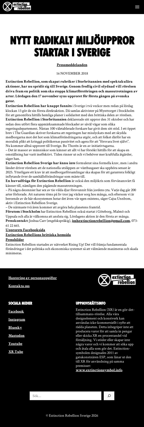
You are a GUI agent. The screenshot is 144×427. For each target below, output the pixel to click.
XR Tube (15, 352)
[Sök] (109, 395)
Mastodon (16, 336)
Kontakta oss (19, 286)
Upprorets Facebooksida (25, 230)
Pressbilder (15, 240)
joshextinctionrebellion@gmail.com (101, 221)
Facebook (16, 312)
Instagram (16, 320)
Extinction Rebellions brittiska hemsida (38, 235)
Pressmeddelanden (72, 65)
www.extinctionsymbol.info (99, 370)
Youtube (15, 344)
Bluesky (15, 328)
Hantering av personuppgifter (32, 278)
